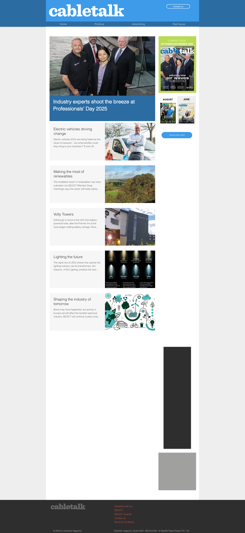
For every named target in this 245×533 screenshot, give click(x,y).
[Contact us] (178, 6)
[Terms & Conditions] (126, 522)
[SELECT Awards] (126, 514)
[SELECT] (126, 510)
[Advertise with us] (126, 506)
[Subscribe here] (177, 135)
